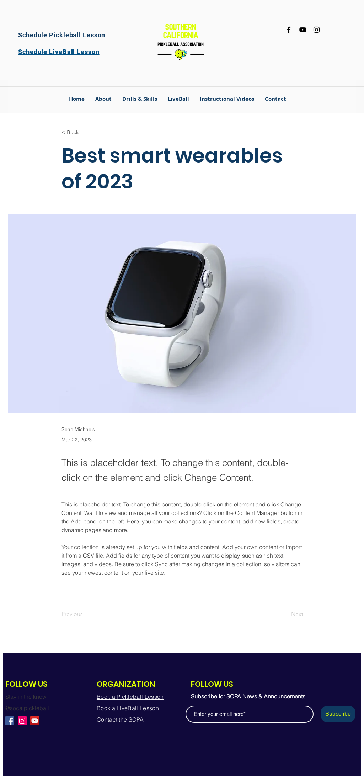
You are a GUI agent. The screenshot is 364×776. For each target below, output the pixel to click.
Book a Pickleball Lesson (130, 696)
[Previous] (84, 614)
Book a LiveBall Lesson (128, 708)
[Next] (285, 614)
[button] (139, 98)
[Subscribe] (338, 714)
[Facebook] (289, 30)
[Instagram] (316, 30)
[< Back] (84, 132)
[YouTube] (303, 30)
